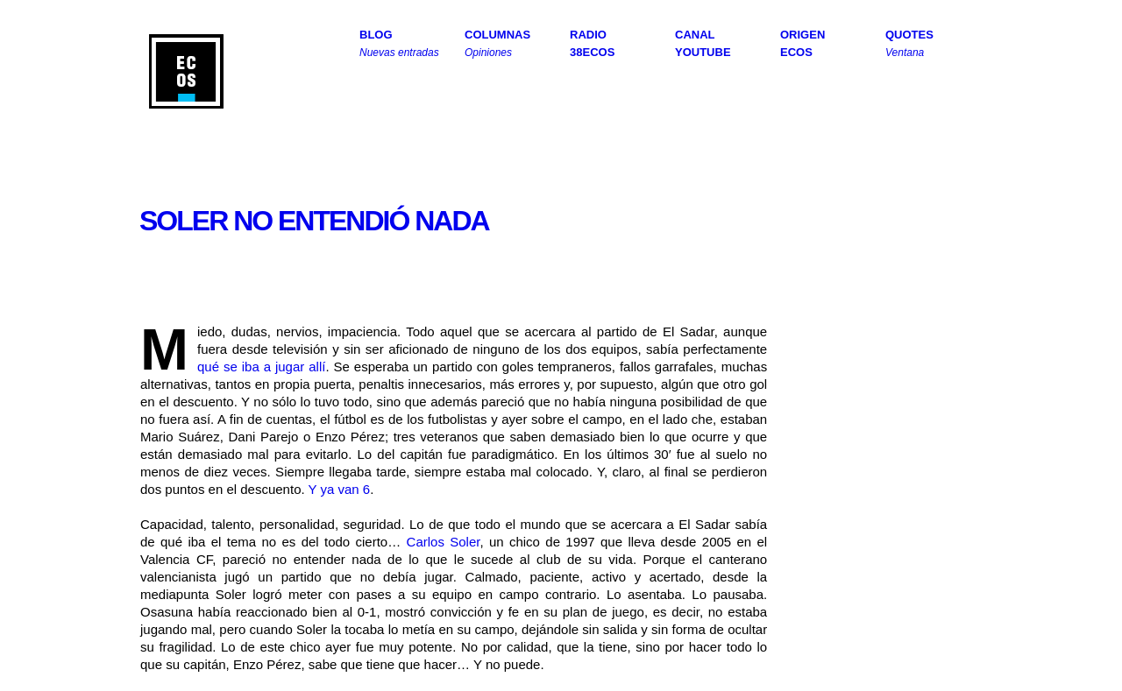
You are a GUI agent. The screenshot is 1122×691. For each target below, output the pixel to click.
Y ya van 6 (340, 489)
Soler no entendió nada (314, 220)
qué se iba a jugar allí (261, 366)
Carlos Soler (443, 541)
